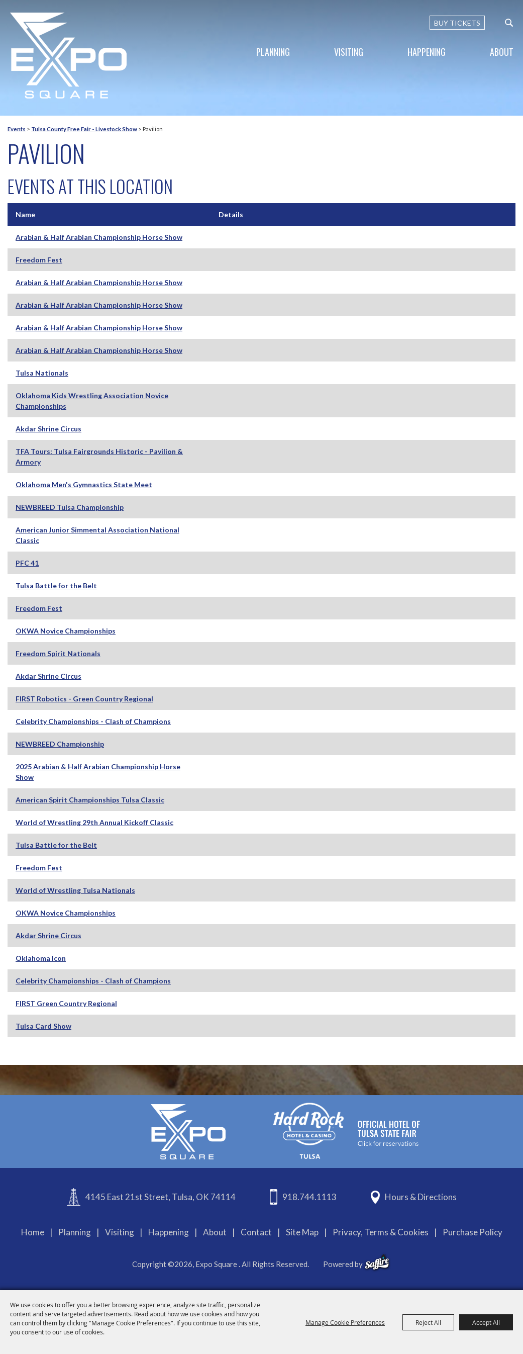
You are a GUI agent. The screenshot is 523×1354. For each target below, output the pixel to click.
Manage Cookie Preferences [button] (345, 1322)
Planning (273, 51)
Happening (426, 51)
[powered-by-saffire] (377, 1262)
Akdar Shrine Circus (48, 428)
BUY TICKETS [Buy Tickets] (457, 23)
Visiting (348, 51)
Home (32, 1232)
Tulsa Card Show (43, 1026)
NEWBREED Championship (60, 744)
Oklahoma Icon (41, 958)
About (501, 51)
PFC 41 (27, 563)
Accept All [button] (486, 1322)
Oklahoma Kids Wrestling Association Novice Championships (92, 400)
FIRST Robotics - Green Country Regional (84, 698)
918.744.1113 (309, 1197)
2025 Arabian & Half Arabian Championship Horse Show (98, 771)
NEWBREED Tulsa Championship (70, 507)
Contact (256, 1232)
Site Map (302, 1232)
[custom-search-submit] (509, 23)
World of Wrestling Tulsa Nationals (75, 890)
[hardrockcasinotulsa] (346, 1130)
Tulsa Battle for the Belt (56, 845)
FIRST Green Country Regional (66, 1003)
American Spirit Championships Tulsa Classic (90, 799)
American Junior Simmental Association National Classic (97, 535)
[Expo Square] (68, 56)
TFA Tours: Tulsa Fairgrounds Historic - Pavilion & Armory (99, 456)
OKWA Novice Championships (66, 630)
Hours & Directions (421, 1197)
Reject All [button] (428, 1322)
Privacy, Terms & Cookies (381, 1232)
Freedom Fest (39, 259)
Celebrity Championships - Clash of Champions (93, 721)
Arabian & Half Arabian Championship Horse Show (99, 237)
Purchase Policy (472, 1232)
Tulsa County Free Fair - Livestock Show (84, 129)
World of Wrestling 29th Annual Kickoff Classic (94, 822)
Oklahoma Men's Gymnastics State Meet (84, 484)
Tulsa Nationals (42, 373)
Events (17, 129)
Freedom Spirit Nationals (58, 653)
